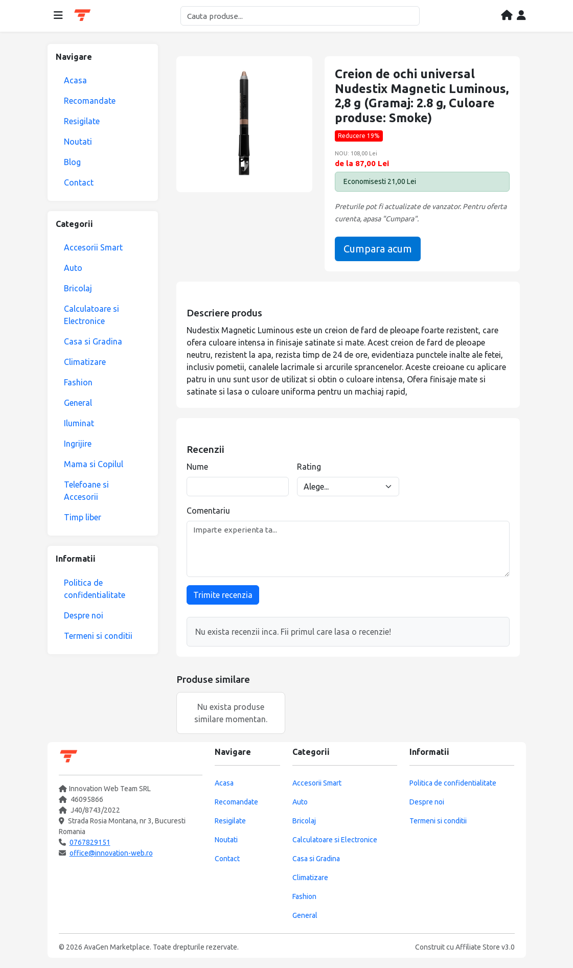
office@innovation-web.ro (111, 853)
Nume (197, 466)
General (78, 402)
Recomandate (90, 100)
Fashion (78, 382)
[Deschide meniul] (58, 16)
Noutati (78, 141)
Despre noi (83, 615)
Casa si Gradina (93, 341)
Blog (72, 162)
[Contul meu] (521, 16)
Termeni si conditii (98, 635)
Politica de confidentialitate (94, 589)
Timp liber (82, 517)
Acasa (75, 80)
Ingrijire (77, 443)
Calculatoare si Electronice (91, 315)
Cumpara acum (377, 249)
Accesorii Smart (93, 247)
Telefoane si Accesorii (86, 490)
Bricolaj (78, 288)
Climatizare (85, 361)
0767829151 (90, 842)
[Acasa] (507, 16)
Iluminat (79, 423)
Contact (79, 182)
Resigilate (82, 121)
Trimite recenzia (223, 595)
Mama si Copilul (93, 464)
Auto (73, 267)
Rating (309, 466)
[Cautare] (300, 16)
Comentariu (208, 510)
